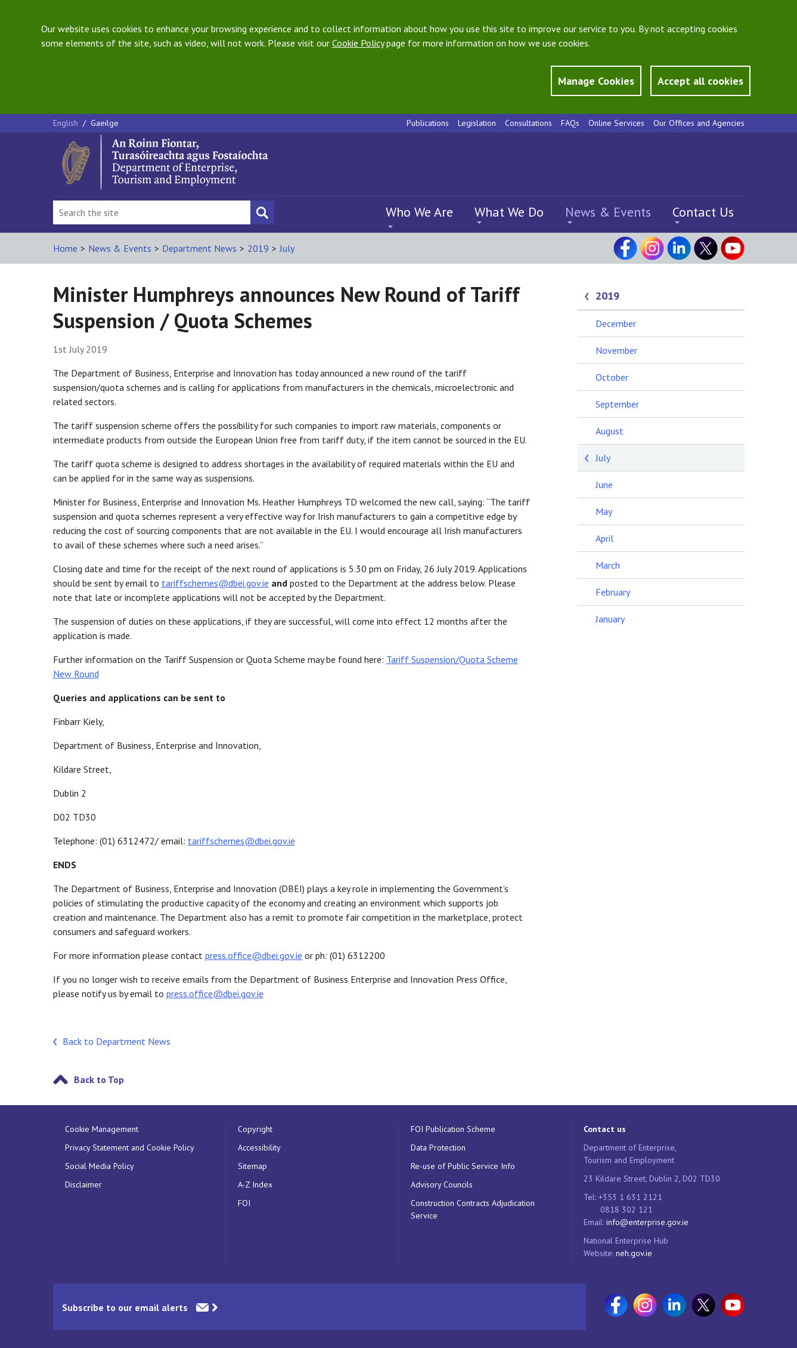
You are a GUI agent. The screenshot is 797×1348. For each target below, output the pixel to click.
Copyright (255, 1129)
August (610, 431)
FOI (244, 1203)
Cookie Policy (358, 43)
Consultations (528, 123)
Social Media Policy (99, 1166)
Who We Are (419, 211)
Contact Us (703, 211)
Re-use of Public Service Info (463, 1166)
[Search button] (262, 212)
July (287, 248)
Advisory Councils (442, 1184)
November (616, 350)
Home (65, 248)
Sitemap (252, 1166)
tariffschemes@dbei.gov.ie (215, 583)
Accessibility (259, 1147)
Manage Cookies (596, 81)
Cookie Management (101, 1129)
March (608, 565)
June (604, 485)
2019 (258, 248)
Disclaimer (83, 1184)
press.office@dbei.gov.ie (253, 955)
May (604, 511)
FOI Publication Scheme (453, 1129)
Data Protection (438, 1147)
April (604, 538)
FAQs (570, 123)
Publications (428, 123)
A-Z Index (255, 1184)
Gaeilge (105, 123)
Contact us (605, 1129)
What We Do (509, 211)
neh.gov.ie (634, 1253)
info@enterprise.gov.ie (647, 1222)
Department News (199, 248)
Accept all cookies (700, 81)
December (616, 323)
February (613, 592)
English (66, 123)
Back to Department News (116, 1041)
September (617, 404)
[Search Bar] (151, 212)
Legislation (477, 123)
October (612, 377)
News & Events (608, 211)
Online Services (616, 123)
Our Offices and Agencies (699, 123)
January (610, 619)
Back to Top (99, 1079)
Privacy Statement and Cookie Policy (129, 1147)
